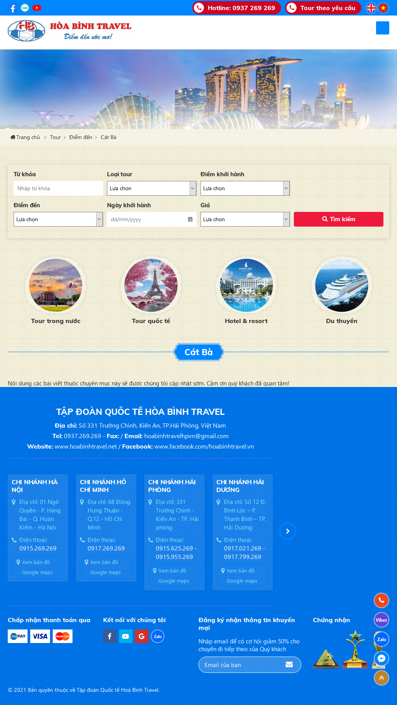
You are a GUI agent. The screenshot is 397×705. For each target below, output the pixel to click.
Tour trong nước (55, 321)
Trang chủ (28, 137)
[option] (55, 289)
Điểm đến (80, 137)
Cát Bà (108, 137)
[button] (287, 531)
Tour (55, 137)
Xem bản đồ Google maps (37, 567)
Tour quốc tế (151, 321)
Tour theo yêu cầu (328, 8)
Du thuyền (341, 321)
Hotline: (241, 8)
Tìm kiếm (343, 219)
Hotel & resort (246, 321)
